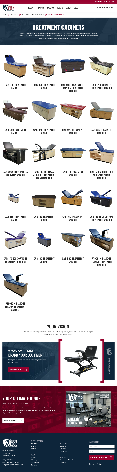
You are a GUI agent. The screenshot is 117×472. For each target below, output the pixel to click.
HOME (4, 15)
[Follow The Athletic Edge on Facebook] (97, 464)
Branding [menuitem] (34, 446)
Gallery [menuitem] (33, 449)
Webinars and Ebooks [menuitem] (67, 460)
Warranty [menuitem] (34, 460)
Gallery (68, 8)
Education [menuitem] (63, 449)
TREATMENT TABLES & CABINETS (33, 15)
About (76, 8)
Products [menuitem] (34, 444)
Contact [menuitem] (33, 457)
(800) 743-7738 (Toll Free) (10, 462)
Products (31, 8)
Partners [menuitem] (34, 465)
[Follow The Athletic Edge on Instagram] (100, 464)
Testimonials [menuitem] (35, 462)
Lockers (60, 8)
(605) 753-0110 (7, 460)
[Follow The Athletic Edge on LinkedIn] (90, 464)
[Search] (105, 7)
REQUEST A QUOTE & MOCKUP (105, 2)
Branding (40, 8)
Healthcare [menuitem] (63, 451)
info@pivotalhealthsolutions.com (12, 465)
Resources (50, 8)
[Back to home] (8, 8)
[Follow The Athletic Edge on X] (93, 464)
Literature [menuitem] (63, 462)
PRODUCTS (14, 15)
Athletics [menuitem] (63, 446)
